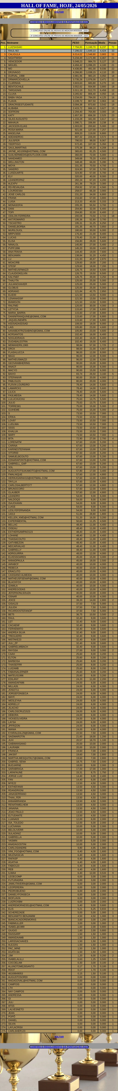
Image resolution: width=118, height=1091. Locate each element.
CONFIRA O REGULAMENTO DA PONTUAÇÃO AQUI (59, 22)
